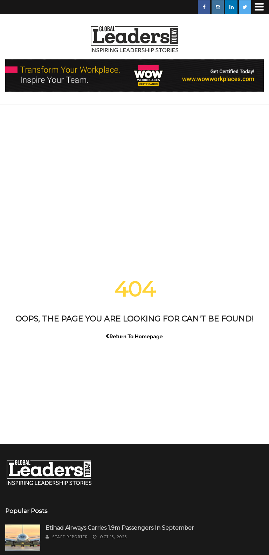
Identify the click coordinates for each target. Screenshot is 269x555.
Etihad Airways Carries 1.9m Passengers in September (120, 527)
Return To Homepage (134, 336)
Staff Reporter (70, 537)
